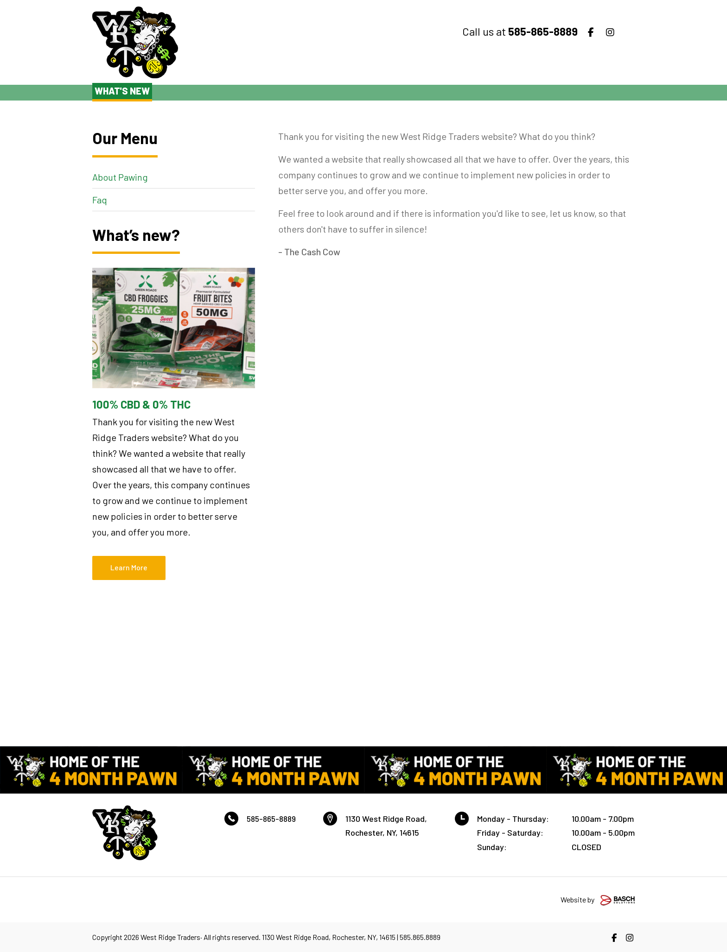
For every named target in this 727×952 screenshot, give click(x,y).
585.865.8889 (420, 937)
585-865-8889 (273, 818)
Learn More (128, 567)
